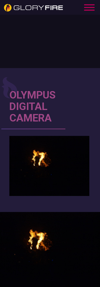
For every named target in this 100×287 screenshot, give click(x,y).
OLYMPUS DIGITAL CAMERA (32, 106)
